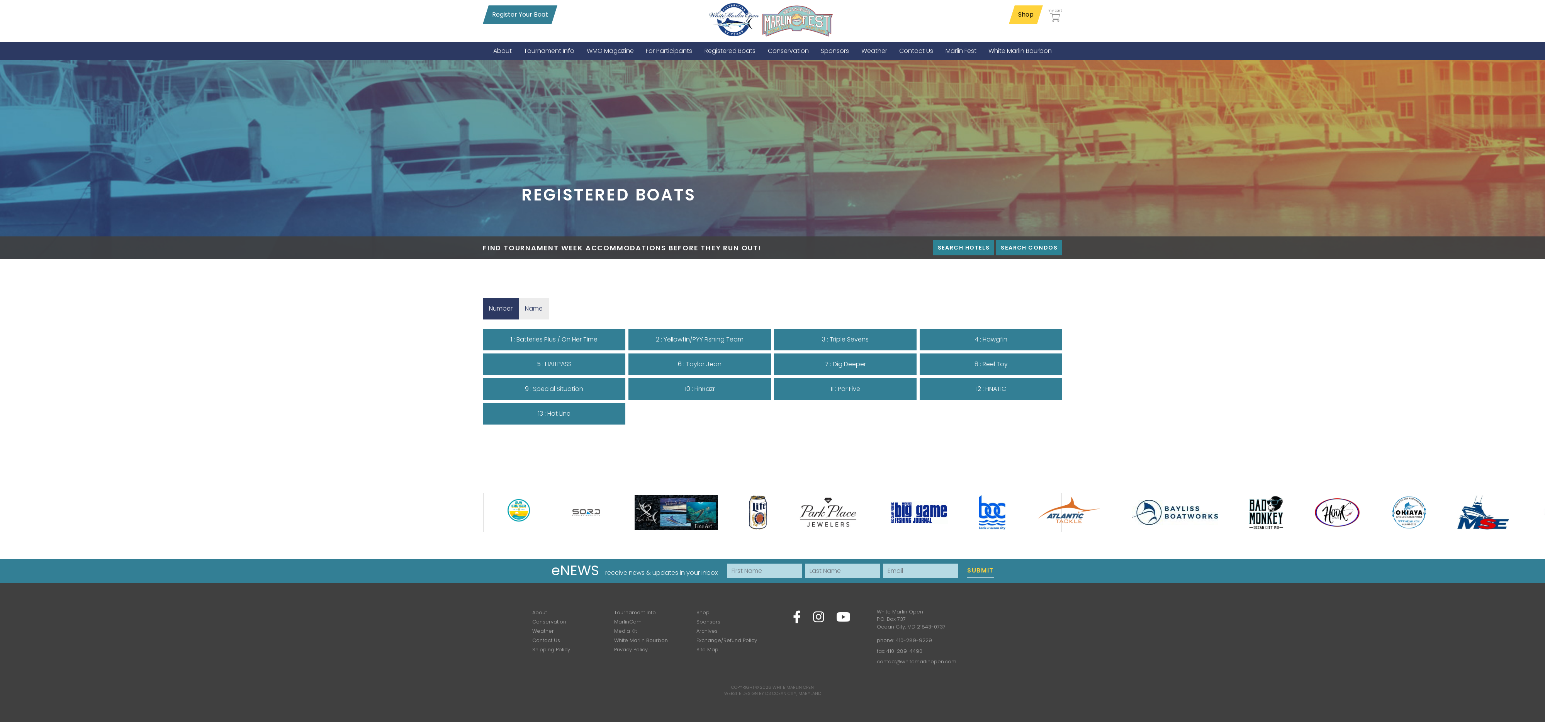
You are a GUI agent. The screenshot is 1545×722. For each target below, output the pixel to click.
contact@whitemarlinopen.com (916, 661)
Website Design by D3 (747, 693)
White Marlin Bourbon (641, 640)
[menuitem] (502, 50)
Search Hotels (964, 247)
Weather (543, 631)
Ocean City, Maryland (796, 693)
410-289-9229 (914, 640)
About (539, 612)
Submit (980, 570)
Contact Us (546, 640)
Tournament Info (635, 612)
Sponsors (708, 621)
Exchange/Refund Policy (726, 640)
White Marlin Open (793, 687)
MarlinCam (628, 621)
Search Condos (1029, 247)
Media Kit (625, 631)
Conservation (549, 621)
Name (537, 308)
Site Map (707, 649)
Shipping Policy (551, 649)
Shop (1026, 14)
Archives (707, 631)
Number (504, 308)
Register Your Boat (520, 14)
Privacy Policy (631, 649)
